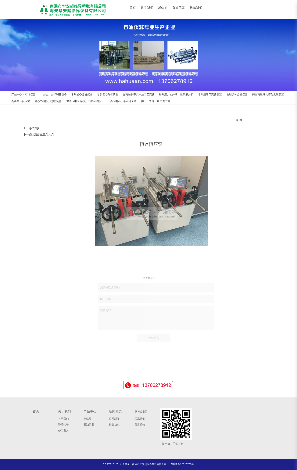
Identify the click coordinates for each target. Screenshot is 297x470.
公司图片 (63, 430)
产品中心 (90, 411)
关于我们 (147, 7)
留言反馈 (139, 424)
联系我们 (196, 7)
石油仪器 (178, 7)
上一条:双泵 (31, 128)
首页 (133, 7)
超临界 (163, 7)
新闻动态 (115, 411)
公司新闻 (114, 418)
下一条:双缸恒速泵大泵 (38, 134)
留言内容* (156, 318)
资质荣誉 (63, 424)
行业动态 (114, 424)
